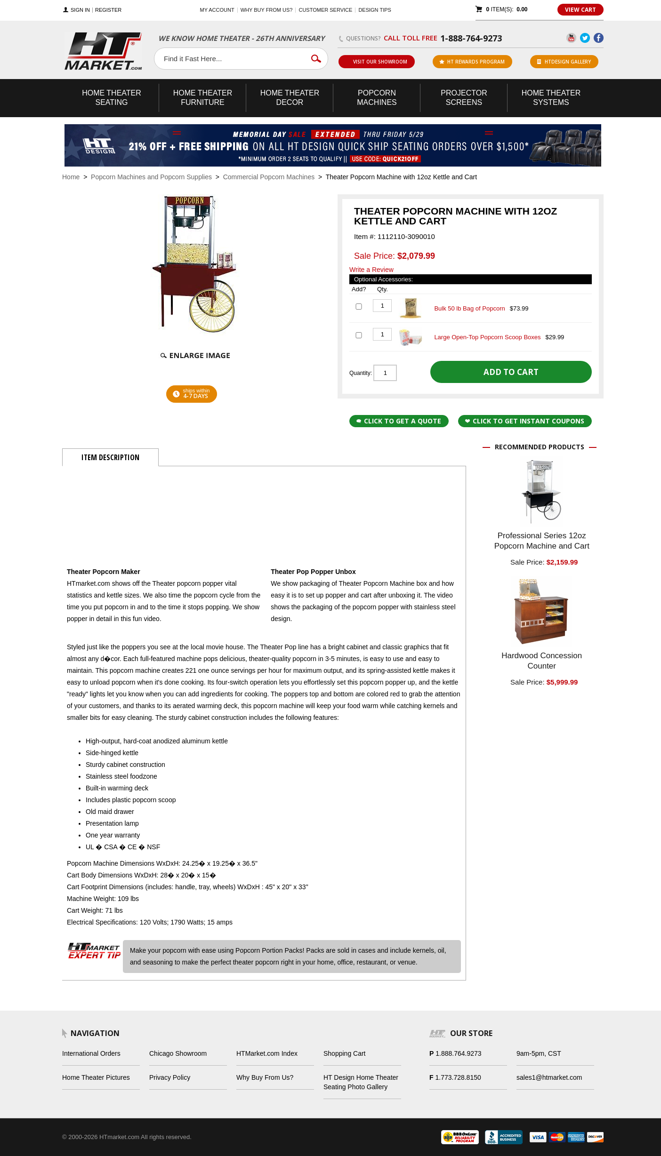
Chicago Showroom (178, 1053)
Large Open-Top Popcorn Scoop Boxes (487, 337)
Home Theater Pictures (96, 1077)
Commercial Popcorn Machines (269, 177)
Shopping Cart (344, 1053)
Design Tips (374, 10)
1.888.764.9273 (458, 1053)
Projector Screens (464, 97)
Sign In (80, 10)
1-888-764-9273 (471, 38)
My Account (217, 10)
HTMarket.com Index (267, 1053)
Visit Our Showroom (376, 61)
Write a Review (371, 269)
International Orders (91, 1053)
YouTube (571, 38)
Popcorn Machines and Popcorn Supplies (151, 177)
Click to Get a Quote (398, 420)
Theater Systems (551, 97)
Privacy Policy (169, 1077)
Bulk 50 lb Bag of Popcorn (469, 308)
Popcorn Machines (376, 97)
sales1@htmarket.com (549, 1077)
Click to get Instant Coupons (524, 420)
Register (108, 10)
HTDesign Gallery (564, 61)
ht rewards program (472, 61)
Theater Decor (290, 97)
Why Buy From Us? (264, 1077)
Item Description (110, 457)
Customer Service (325, 10)
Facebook (599, 38)
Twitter (585, 38)
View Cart (580, 10)
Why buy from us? (267, 10)
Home (71, 177)
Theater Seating (111, 97)
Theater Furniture (203, 97)
